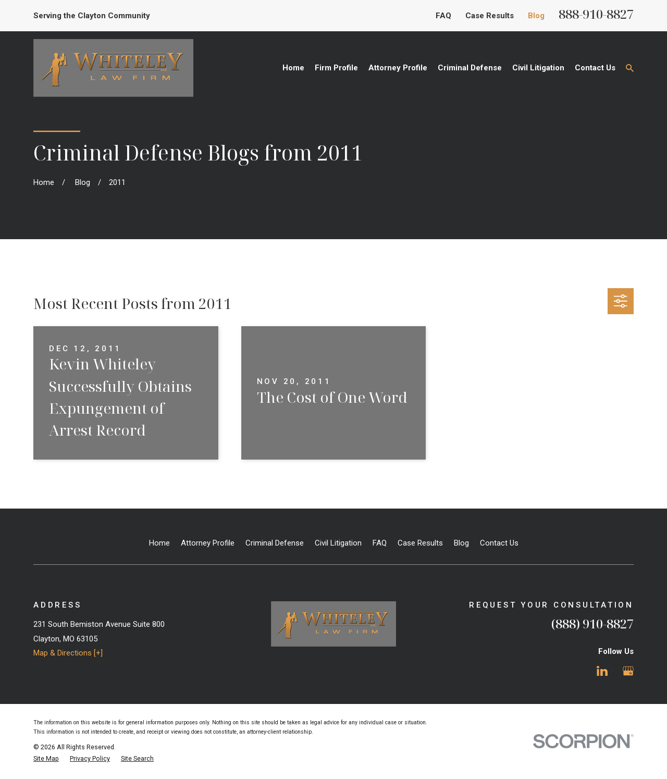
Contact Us (499, 543)
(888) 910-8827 (592, 623)
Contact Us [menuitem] (595, 67)
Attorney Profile (207, 543)
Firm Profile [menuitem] (336, 67)
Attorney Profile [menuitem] (397, 67)
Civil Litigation (338, 543)
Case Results (489, 15)
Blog (536, 15)
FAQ (443, 15)
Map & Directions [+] (68, 653)
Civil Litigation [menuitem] (538, 67)
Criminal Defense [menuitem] (470, 67)
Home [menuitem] (293, 67)
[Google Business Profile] (628, 670)
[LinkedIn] (602, 670)
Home (159, 543)
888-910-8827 (596, 13)
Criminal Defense (274, 543)
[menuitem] (46, 759)
